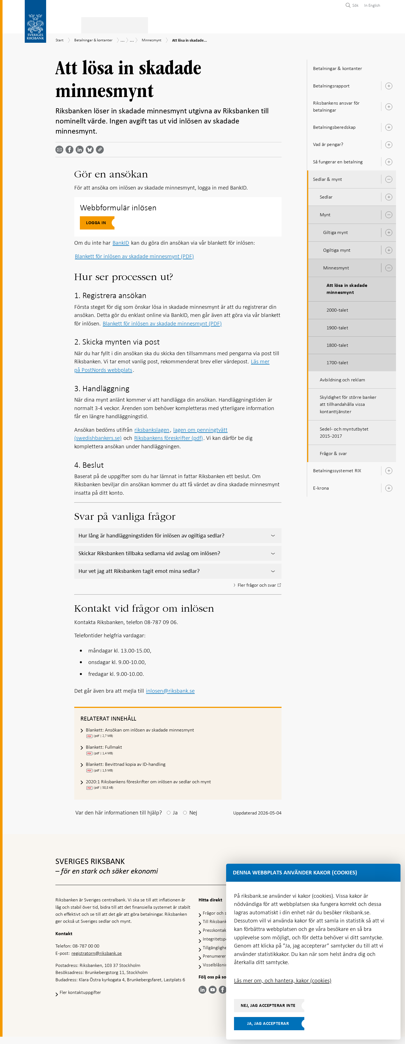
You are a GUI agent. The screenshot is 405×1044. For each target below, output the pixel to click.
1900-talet (337, 326)
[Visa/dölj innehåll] (273, 534)
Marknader (259, 24)
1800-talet (337, 343)
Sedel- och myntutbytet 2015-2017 (344, 430)
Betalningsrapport (331, 84)
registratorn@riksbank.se (96, 960)
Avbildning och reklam (342, 378)
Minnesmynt (336, 266)
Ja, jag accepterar (268, 1023)
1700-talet (337, 361)
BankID (120, 241)
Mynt (325, 213)
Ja (175, 820)
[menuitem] (370, 5)
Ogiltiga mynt (337, 248)
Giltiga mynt (335, 231)
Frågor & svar (333, 452)
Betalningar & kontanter (112, 24)
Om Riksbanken (349, 24)
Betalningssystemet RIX (337, 469)
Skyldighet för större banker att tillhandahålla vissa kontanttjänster (348, 402)
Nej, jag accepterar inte (268, 1005)
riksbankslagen (151, 428)
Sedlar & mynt (327, 177)
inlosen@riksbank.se (170, 690)
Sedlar (326, 195)
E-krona (321, 486)
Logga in (96, 221)
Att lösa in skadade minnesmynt (347, 287)
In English (372, 5)
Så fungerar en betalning (338, 160)
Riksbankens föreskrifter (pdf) (168, 436)
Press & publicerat (302, 24)
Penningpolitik (166, 24)
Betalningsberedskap (334, 125)
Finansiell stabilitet (214, 24)
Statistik (65, 24)
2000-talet (337, 308)
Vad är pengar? (328, 143)
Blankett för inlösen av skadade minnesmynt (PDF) (134, 254)
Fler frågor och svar (252, 584)
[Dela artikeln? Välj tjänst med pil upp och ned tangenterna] (80, 148)
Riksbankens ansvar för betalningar (336, 104)
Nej (193, 820)
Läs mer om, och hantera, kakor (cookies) (282, 980)
